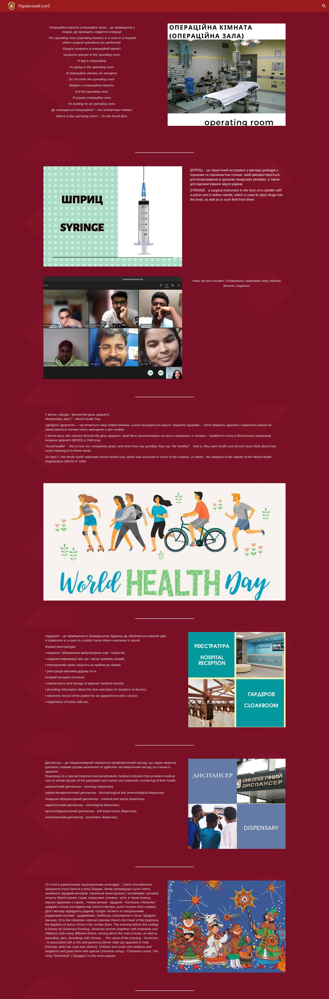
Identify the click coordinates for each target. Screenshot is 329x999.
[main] (92, 75)
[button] (324, 6)
